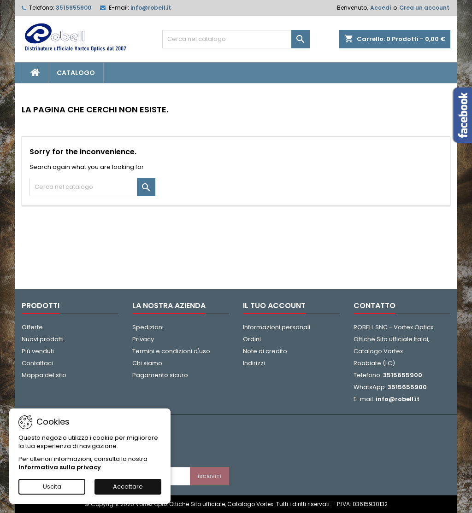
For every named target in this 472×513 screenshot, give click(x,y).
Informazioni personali (276, 327)
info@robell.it (150, 8)
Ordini (252, 339)
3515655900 (73, 8)
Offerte (32, 327)
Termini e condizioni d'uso (171, 351)
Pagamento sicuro (160, 375)
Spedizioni (148, 327)
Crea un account (424, 8)
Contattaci (37, 363)
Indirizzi (254, 363)
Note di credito (265, 351)
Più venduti (38, 351)
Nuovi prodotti (43, 339)
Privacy (143, 339)
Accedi (380, 8)
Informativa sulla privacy (59, 467)
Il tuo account (274, 305)
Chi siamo (147, 363)
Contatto (374, 305)
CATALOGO (76, 72)
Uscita (52, 486)
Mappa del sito (44, 375)
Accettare (128, 486)
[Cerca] (236, 39)
